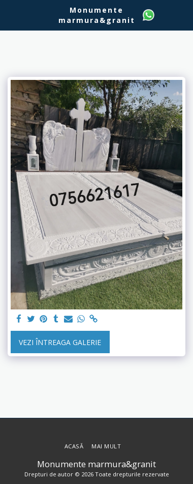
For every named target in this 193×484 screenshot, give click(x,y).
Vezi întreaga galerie (60, 342)
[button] (11, 14)
